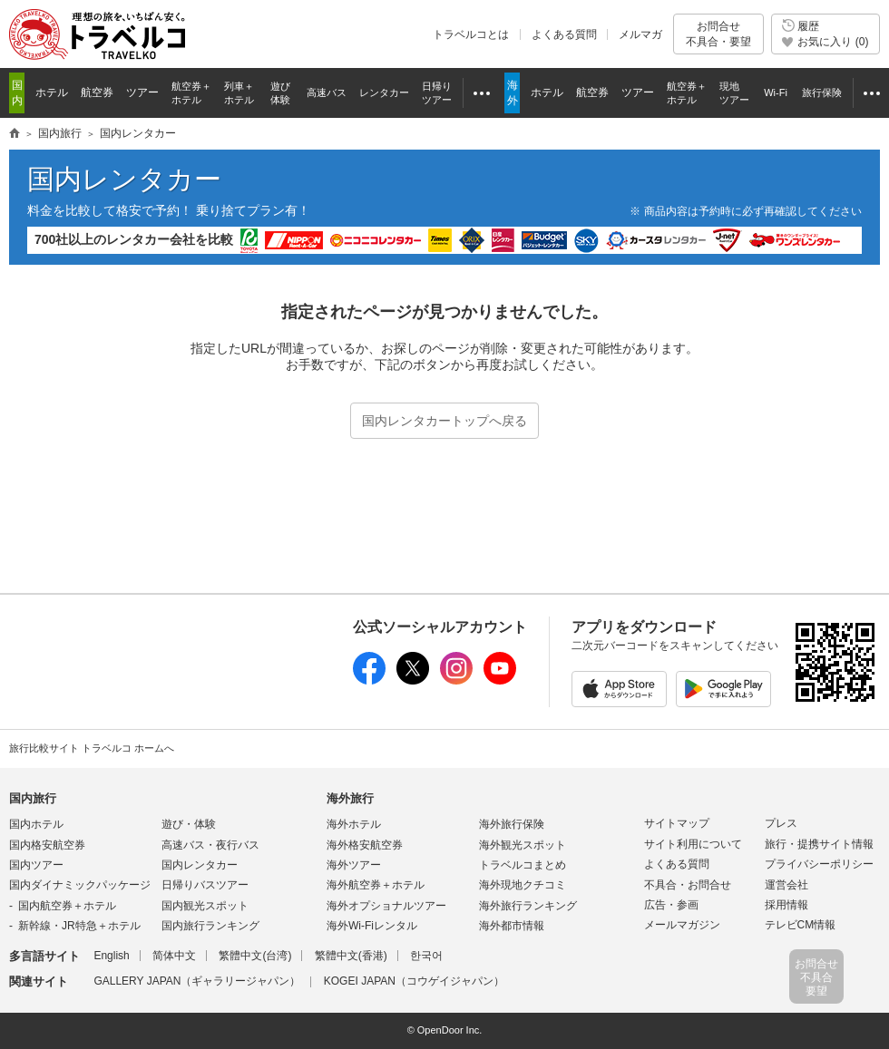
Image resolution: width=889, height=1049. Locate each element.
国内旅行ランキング (210, 925)
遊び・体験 (188, 824)
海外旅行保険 (511, 824)
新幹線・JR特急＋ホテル (79, 925)
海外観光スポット (522, 845)
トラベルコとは (471, 34)
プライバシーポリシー (819, 864)
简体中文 (174, 955)
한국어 (426, 955)
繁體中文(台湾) (255, 955)
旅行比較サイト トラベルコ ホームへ (91, 748)
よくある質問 (564, 34)
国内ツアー (36, 865)
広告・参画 (671, 904)
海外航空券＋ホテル (376, 885)
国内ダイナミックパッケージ (80, 885)
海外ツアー (354, 865)
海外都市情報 (511, 925)
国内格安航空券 (47, 845)
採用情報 (786, 904)
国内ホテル (36, 824)
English (111, 955)
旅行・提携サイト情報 (819, 844)
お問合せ (718, 34)
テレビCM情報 (800, 924)
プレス (781, 823)
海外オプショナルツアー (386, 905)
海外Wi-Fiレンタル (372, 925)
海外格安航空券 (365, 845)
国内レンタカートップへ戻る (444, 420)
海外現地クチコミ (522, 885)
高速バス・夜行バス (210, 845)
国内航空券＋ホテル (67, 905)
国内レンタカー (124, 179)
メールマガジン (682, 924)
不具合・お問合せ (687, 885)
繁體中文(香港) (351, 955)
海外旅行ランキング (528, 905)
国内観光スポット (205, 905)
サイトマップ (676, 823)
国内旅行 (32, 798)
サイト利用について (693, 844)
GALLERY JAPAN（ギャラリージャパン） (196, 981)
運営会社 (786, 885)
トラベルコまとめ (522, 865)
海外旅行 (350, 798)
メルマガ (640, 34)
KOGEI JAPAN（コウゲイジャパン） (414, 981)
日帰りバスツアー (205, 885)
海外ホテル (354, 824)
